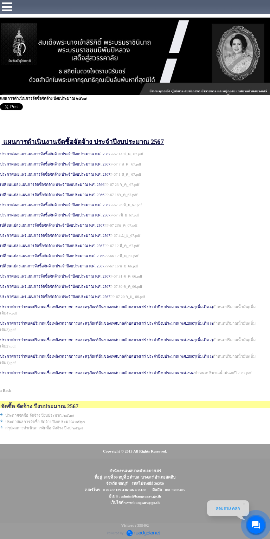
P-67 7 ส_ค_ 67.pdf (125, 164)
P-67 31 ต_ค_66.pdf (126, 276)
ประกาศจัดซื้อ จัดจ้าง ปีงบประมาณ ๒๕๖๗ (39, 415)
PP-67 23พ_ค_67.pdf (120, 225)
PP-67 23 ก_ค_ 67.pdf (122, 184)
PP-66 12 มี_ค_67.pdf (121, 256)
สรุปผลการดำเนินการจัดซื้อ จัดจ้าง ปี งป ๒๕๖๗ (44, 428)
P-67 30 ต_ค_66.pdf (126, 286)
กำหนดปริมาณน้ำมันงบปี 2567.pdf (223, 373)
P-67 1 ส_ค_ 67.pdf (125, 174)
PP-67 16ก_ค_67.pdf (120, 195)
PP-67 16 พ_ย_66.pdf (121, 266)
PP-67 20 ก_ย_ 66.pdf (127, 296)
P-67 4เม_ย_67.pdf (125, 235)
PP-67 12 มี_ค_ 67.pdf (122, 245)
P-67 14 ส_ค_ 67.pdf (126, 154)
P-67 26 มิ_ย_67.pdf (126, 205)
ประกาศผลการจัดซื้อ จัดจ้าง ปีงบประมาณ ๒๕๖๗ (45, 422)
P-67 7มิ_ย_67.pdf (124, 215)
